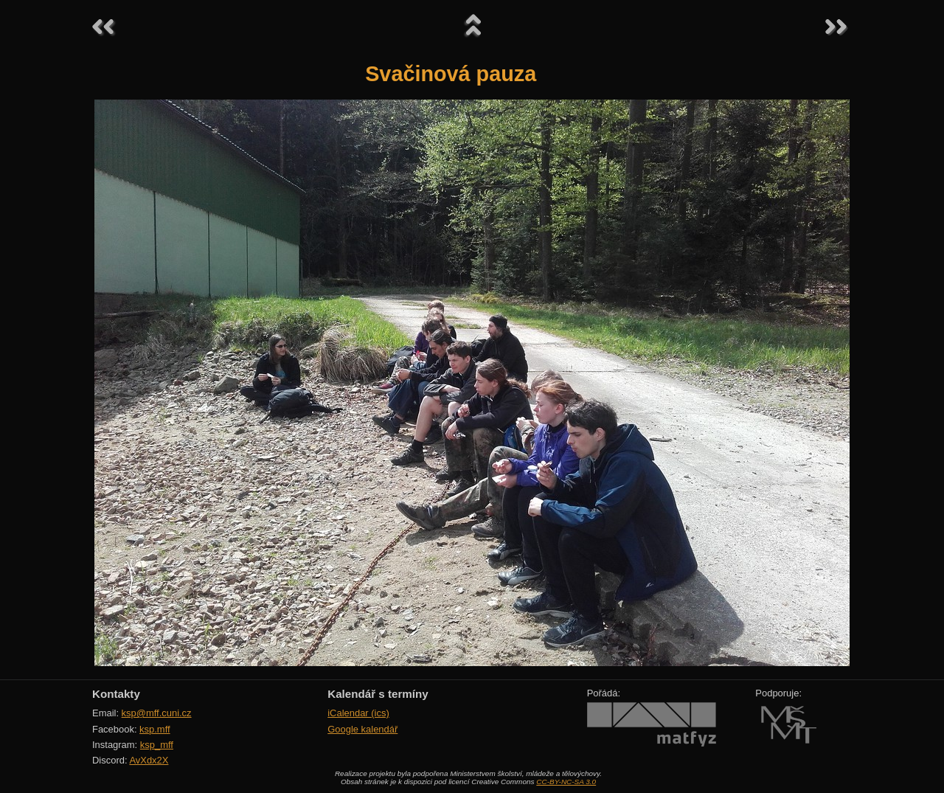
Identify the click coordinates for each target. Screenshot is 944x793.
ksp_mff (156, 744)
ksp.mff (154, 729)
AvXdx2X (148, 760)
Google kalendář (362, 729)
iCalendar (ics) (358, 712)
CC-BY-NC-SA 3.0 (566, 782)
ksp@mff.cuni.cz (157, 712)
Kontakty (116, 694)
